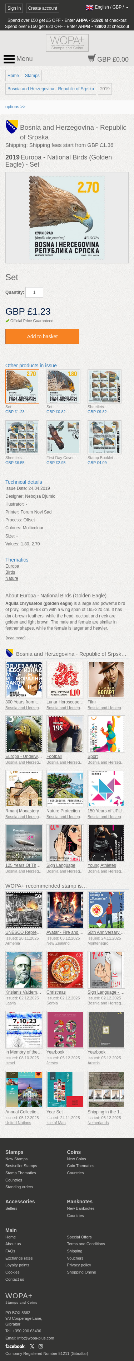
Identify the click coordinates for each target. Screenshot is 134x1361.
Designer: (14, 496)
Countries (13, 1180)
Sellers (11, 1208)
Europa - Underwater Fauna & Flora (39, 756)
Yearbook (55, 1052)
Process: (13, 519)
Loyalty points (17, 1265)
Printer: (12, 512)
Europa (12, 566)
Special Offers (79, 1237)
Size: (10, 536)
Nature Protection (63, 810)
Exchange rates (19, 1258)
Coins (74, 1152)
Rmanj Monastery (22, 810)
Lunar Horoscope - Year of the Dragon (82, 702)
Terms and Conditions (86, 1244)
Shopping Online (81, 1272)
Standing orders (19, 1187)
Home (13, 75)
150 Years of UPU (104, 810)
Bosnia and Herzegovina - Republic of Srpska (51, 88)
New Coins (76, 1159)
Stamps (32, 75)
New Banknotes (81, 1208)
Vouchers (75, 1258)
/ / (107, 7)
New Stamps (16, 1159)
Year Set (54, 1111)
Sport (93, 756)
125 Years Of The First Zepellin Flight (40, 865)
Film (92, 702)
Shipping (75, 1251)
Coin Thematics (80, 1166)
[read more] (15, 638)
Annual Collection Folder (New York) (39, 1111)
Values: (12, 543)
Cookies (12, 1272)
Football (54, 756)
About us (13, 1244)
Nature (11, 578)
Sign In (14, 8)
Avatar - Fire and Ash (66, 932)
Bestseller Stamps (21, 1166)
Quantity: (14, 292)
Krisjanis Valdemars (24, 992)
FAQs (10, 1251)
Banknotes (80, 1201)
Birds (10, 572)
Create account (42, 8)
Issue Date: (16, 488)
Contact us (14, 1279)
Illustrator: (14, 504)
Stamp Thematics (20, 1173)
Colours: (13, 527)
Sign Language (60, 865)
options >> (15, 106)
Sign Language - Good (109, 992)
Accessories (20, 1201)
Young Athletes (102, 865)
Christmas (56, 992)
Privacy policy (79, 1265)
